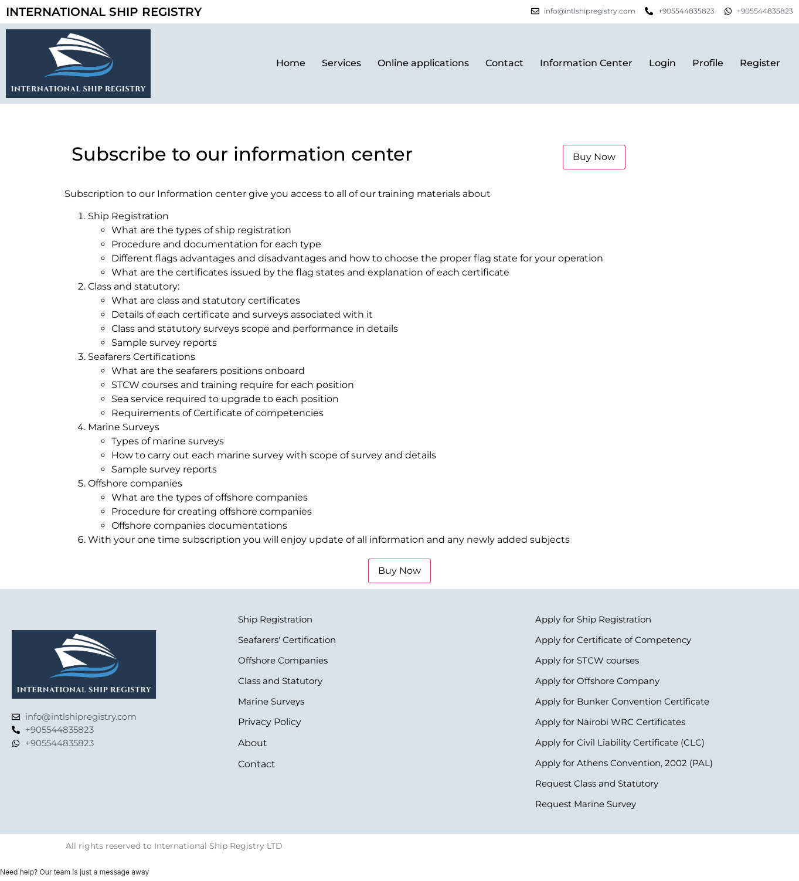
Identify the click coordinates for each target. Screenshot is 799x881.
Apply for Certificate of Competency (613, 639)
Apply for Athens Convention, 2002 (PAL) (624, 762)
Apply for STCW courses (587, 660)
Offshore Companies (283, 660)
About (252, 743)
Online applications (423, 63)
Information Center (586, 63)
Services (341, 63)
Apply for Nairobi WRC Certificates (610, 721)
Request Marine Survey (585, 803)
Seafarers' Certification (287, 639)
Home (290, 63)
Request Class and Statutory (596, 783)
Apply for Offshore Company (597, 680)
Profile (707, 63)
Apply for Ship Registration (593, 619)
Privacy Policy (269, 721)
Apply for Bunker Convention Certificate (622, 701)
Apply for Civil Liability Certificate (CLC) (620, 742)
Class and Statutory (280, 680)
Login (662, 63)
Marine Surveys (271, 701)
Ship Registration (275, 619)
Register (760, 63)
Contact (504, 63)
